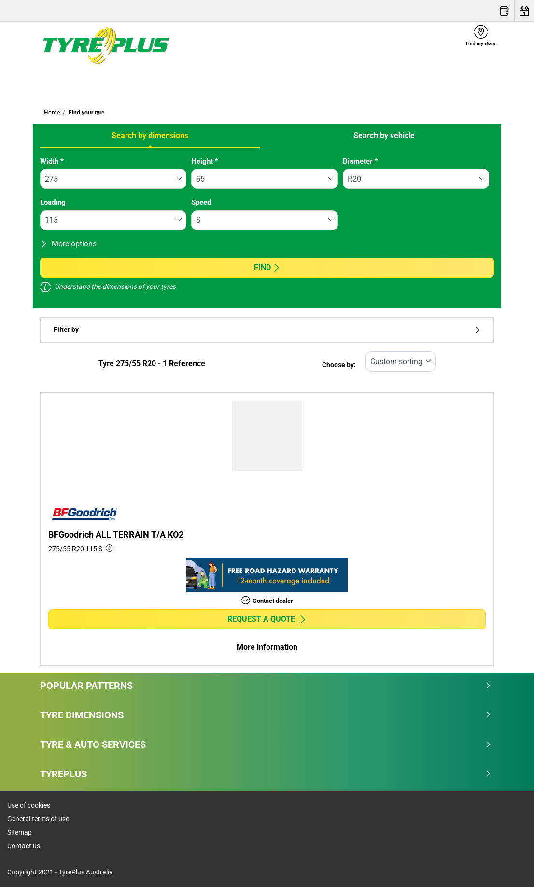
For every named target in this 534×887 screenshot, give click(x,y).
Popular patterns (266, 685)
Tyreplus (266, 774)
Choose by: (339, 365)
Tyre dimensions (266, 715)
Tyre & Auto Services (266, 744)
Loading (53, 202)
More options (68, 243)
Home (52, 112)
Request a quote (267, 619)
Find (267, 267)
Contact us (23, 846)
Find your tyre (85, 112)
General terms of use (38, 819)
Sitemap (19, 832)
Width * (52, 161)
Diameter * (360, 161)
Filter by (267, 330)
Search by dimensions (150, 135)
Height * (204, 161)
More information (267, 647)
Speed (201, 202)
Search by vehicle (384, 135)
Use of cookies (28, 805)
